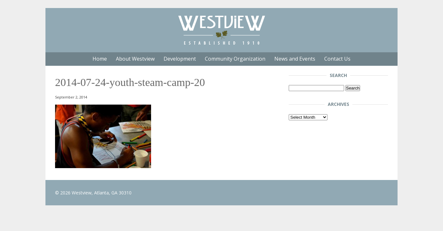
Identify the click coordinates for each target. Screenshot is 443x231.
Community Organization (235, 58)
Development (180, 58)
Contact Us (337, 58)
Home (100, 58)
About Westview (135, 58)
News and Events (294, 58)
